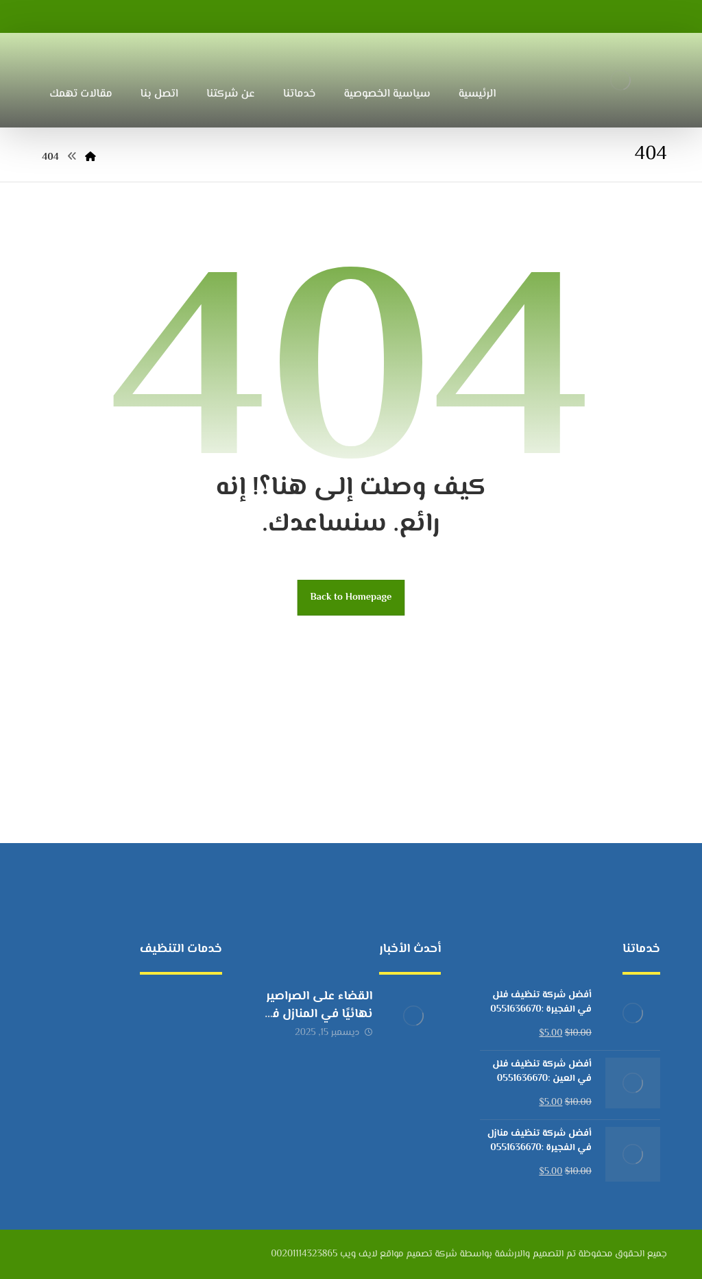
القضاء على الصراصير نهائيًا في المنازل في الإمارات (316, 1013)
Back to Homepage (351, 597)
